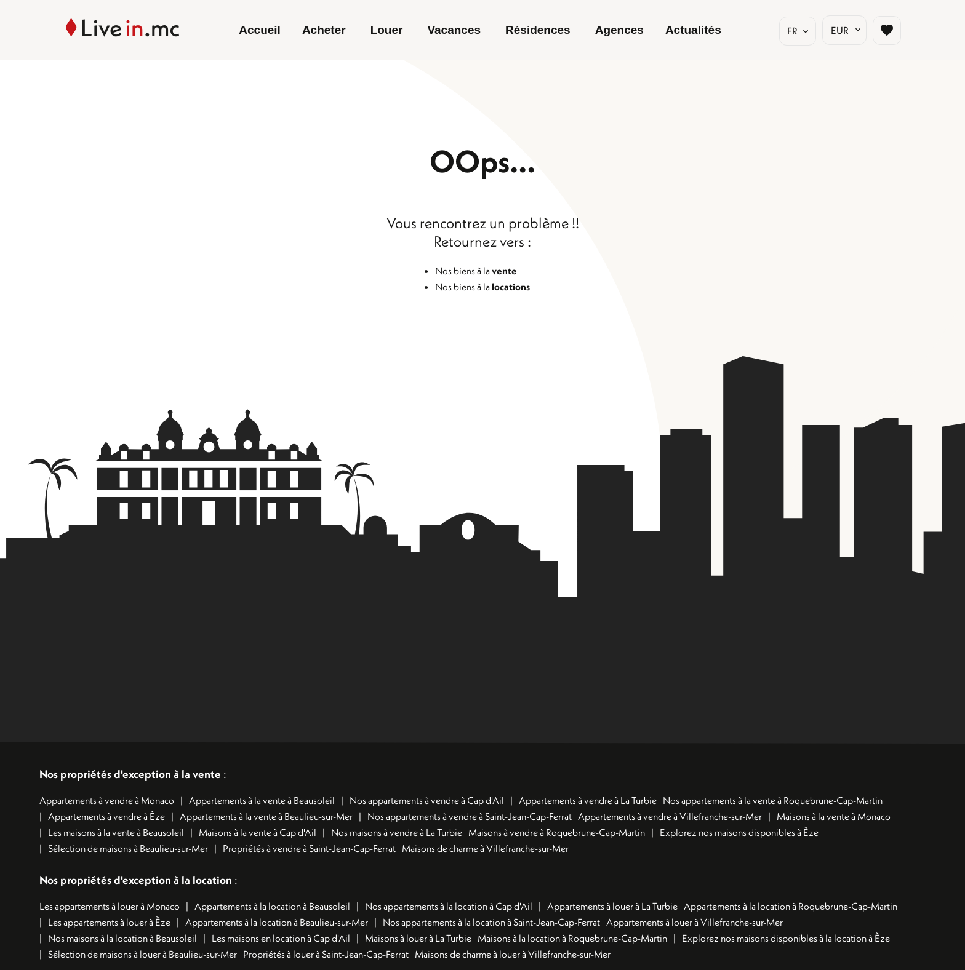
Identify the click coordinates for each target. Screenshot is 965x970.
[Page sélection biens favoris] (887, 30)
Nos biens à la (476, 270)
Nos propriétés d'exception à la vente (130, 774)
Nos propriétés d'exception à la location (135, 880)
